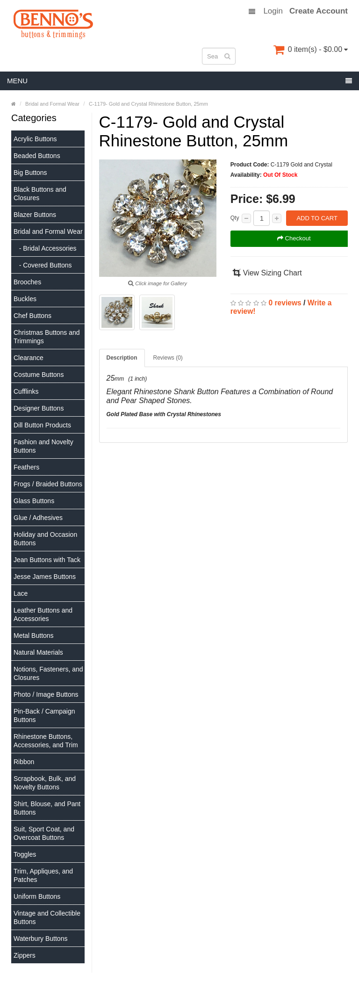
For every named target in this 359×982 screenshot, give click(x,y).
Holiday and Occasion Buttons (45, 539)
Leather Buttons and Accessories (43, 614)
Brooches (27, 282)
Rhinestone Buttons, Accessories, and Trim (46, 741)
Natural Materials (38, 652)
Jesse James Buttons (45, 576)
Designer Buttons (39, 408)
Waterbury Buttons (40, 938)
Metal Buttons (34, 635)
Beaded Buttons (37, 155)
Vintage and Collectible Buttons (47, 917)
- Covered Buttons (43, 265)
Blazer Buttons (35, 214)
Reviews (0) (168, 357)
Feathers (26, 467)
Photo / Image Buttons (46, 694)
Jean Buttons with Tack (47, 559)
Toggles (25, 854)
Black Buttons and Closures (40, 194)
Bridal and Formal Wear (48, 231)
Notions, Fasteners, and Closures (48, 673)
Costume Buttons (39, 374)
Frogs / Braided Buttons (48, 484)
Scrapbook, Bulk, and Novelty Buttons (45, 783)
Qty (234, 218)
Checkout (294, 238)
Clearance (28, 357)
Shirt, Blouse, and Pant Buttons (47, 808)
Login (273, 11)
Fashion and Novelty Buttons (43, 446)
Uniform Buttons (37, 896)
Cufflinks (26, 391)
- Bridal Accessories (45, 248)
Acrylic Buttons (35, 139)
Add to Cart (316, 218)
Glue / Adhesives (38, 517)
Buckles (25, 299)
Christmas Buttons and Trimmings (47, 337)
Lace (21, 593)
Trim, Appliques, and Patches (43, 875)
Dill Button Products (42, 425)
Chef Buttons (32, 315)
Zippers (25, 955)
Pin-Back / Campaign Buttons (44, 715)
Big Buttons (30, 172)
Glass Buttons (34, 501)
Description (122, 357)
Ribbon (24, 761)
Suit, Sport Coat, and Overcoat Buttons (44, 833)
